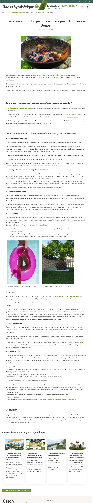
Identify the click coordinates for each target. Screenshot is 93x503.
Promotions (54, 56)
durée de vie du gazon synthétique (19, 108)
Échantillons (66, 56)
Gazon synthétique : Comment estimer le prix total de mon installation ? (35, 456)
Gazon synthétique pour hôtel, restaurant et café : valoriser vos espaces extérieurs (13, 457)
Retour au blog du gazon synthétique (16, 490)
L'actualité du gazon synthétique (15, 12)
